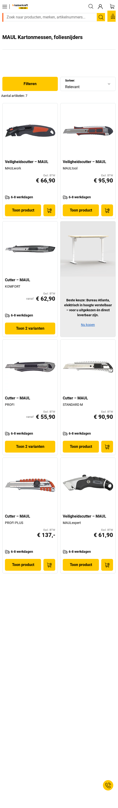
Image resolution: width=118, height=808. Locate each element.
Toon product (23, 210)
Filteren (30, 84)
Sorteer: (70, 80)
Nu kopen (88, 325)
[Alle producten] (4, 6)
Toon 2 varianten (30, 328)
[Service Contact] (108, 785)
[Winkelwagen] (112, 6)
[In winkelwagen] (49, 210)
